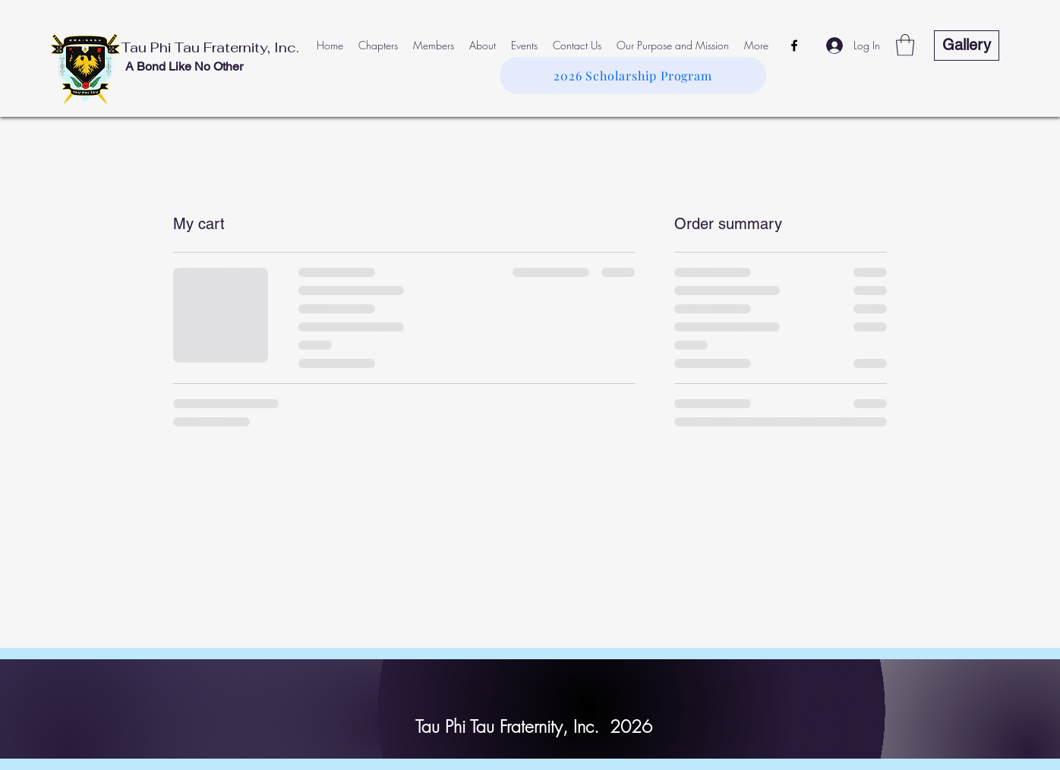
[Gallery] (966, 45)
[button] (905, 45)
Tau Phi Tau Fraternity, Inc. (210, 47)
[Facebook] (794, 45)
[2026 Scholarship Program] (633, 75)
